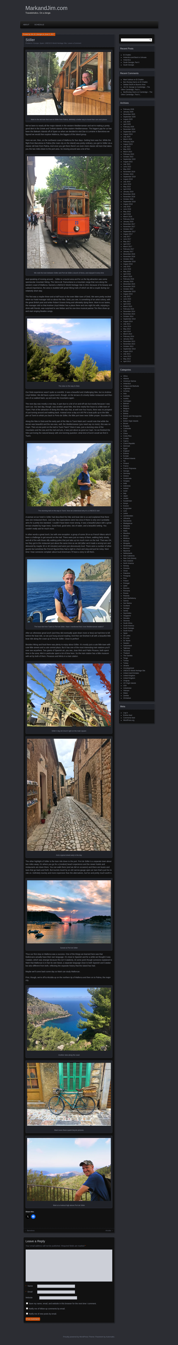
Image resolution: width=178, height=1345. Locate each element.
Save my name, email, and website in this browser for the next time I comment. (62, 1303)
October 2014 (128, 316)
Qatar (125, 586)
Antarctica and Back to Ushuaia (134, 57)
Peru (125, 578)
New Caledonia (128, 556)
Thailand (126, 653)
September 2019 (129, 177)
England (126, 451)
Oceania (126, 568)
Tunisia (126, 661)
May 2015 (127, 301)
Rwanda (126, 596)
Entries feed (127, 715)
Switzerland (127, 646)
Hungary (126, 481)
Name (29, 1286)
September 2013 (129, 349)
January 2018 (128, 222)
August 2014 (128, 321)
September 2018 (129, 202)
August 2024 (128, 134)
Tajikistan (126, 648)
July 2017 (126, 237)
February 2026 (128, 109)
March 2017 (127, 247)
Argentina (126, 389)
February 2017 (128, 249)
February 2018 (128, 219)
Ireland (125, 488)
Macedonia (127, 521)
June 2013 (127, 356)
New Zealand (128, 561)
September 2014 (129, 319)
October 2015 (128, 289)
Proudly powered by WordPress (75, 1337)
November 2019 (129, 172)
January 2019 (128, 192)
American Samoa (129, 381)
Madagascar (127, 523)
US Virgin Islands (129, 683)
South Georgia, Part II (131, 62)
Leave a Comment (74, 43)
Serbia (125, 611)
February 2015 (128, 309)
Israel (125, 491)
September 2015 (129, 291)
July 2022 (126, 164)
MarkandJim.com (46, 8)
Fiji (124, 461)
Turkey (125, 663)
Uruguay (126, 681)
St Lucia (126, 638)
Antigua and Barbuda (131, 386)
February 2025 (128, 127)
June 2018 (127, 209)
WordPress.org (128, 720)
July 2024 (126, 137)
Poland (125, 581)
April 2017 (127, 244)
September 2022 (129, 159)
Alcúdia (108, 1231)
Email (29, 1291)
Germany (126, 473)
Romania (126, 591)
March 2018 (127, 217)
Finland (126, 463)
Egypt (125, 448)
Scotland (126, 606)
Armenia (126, 391)
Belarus (126, 406)
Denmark (126, 446)
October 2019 (128, 174)
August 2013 (128, 351)
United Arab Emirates (131, 673)
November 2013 (129, 344)
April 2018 (127, 214)
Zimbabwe (127, 698)
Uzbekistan (127, 688)
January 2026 (128, 112)
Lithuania (126, 518)
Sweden (126, 643)
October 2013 (128, 346)
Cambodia (127, 428)
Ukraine (126, 666)
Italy (124, 493)
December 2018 (129, 194)
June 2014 (127, 326)
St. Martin (126, 641)
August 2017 (128, 234)
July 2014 (126, 324)
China (125, 433)
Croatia (126, 438)
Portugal (126, 583)
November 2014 (129, 314)
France (125, 466)
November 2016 (129, 257)
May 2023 (127, 149)
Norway (126, 566)
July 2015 (126, 296)
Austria (125, 399)
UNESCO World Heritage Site (56, 43)
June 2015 (127, 299)
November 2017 (129, 227)
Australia (126, 396)
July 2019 (126, 182)
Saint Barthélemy (129, 598)
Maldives (126, 528)
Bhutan (126, 411)
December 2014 (129, 311)
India (125, 483)
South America (128, 626)
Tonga (125, 658)
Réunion (126, 588)
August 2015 (128, 294)
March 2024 (127, 139)
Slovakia (126, 618)
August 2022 (128, 162)
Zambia (126, 696)
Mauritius (126, 533)
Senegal (126, 608)
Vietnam (126, 691)
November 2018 (129, 197)
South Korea (128, 631)
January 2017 (128, 252)
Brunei (125, 423)
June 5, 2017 (49, 34)
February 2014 (128, 336)
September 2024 (129, 132)
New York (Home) (129, 558)
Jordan (125, 498)
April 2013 (127, 361)
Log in (125, 713)
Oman (125, 571)
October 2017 (128, 229)
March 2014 (127, 334)
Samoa (126, 601)
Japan (125, 496)
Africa (125, 376)
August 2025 (128, 119)
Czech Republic (129, 443)
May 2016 (127, 271)
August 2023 (128, 144)
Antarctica (127, 60)
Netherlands (127, 553)
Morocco (126, 548)
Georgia (126, 471)
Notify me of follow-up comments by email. (47, 1309)
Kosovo (126, 506)
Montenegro (127, 546)
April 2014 (127, 331)
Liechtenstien (128, 516)
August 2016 (128, 264)
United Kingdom (129, 676)
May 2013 (127, 359)
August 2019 (128, 179)
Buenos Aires (141, 85)
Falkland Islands (129, 458)
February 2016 (128, 279)
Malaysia (126, 526)
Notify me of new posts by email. (43, 1314)
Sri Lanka (126, 636)
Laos (125, 511)
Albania (126, 379)
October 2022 (128, 157)
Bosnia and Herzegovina (132, 416)
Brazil (125, 418)
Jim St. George (36, 34)
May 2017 (127, 242)
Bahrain (126, 404)
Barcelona (30, 1231)
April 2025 (127, 124)
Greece (126, 476)
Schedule (39, 25)
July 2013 (126, 354)
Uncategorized (128, 668)
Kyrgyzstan (127, 508)
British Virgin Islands (130, 421)
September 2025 (129, 117)
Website (29, 1297)
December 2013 (129, 341)
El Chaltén (127, 55)
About (26, 25)
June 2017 (127, 239)
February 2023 (128, 154)
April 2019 (127, 189)
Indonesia (126, 486)
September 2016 (129, 262)
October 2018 (128, 199)
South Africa (127, 623)
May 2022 (127, 169)
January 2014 (128, 339)
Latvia (125, 513)
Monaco (126, 541)
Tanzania (126, 651)
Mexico (126, 536)
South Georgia (128, 65)
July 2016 (126, 267)
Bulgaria (126, 426)
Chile (125, 431)
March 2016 (127, 276)
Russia (125, 593)
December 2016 (129, 254)
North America (128, 563)
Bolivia (125, 413)
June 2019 (127, 184)
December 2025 (129, 114)
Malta (125, 531)
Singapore (127, 616)
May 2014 (127, 329)
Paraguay (126, 576)
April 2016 (127, 274)
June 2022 (127, 167)
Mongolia (126, 543)
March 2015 (127, 306)
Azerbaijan (127, 401)
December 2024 (129, 129)
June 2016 (127, 269)
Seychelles (127, 613)
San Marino (127, 603)
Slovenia (126, 621)
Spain (42, 43)
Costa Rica (127, 436)
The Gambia (127, 656)
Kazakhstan (127, 501)
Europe (36, 43)
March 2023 (127, 152)
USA (125, 686)
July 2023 (126, 147)
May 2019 (127, 187)
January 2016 (128, 281)
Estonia (126, 453)
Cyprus (126, 441)
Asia (124, 394)
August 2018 (128, 204)
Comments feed (129, 718)
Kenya (125, 503)
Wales (125, 693)
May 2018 (127, 212)
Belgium (126, 409)
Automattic (110, 1337)
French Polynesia (129, 468)
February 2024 (128, 142)
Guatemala (127, 478)
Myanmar (126, 551)
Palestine (126, 573)
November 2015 (129, 286)
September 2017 (129, 232)
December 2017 (129, 224)
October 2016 (128, 259)
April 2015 (127, 304)
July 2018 (126, 207)
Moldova (126, 538)
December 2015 (129, 284)
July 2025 (126, 122)
